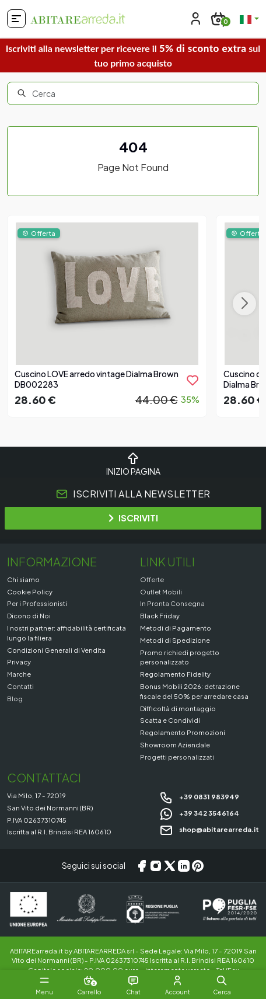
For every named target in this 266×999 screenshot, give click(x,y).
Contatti (20, 686)
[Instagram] (156, 865)
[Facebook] (142, 865)
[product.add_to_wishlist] (193, 380)
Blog (15, 698)
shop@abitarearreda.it (209, 829)
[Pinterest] (198, 865)
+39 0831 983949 (199, 796)
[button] (222, 980)
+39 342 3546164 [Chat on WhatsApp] (199, 813)
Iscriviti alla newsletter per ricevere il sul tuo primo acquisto (133, 55)
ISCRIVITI (133, 517)
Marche (19, 674)
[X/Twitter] (170, 865)
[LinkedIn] (184, 865)
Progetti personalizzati (177, 757)
